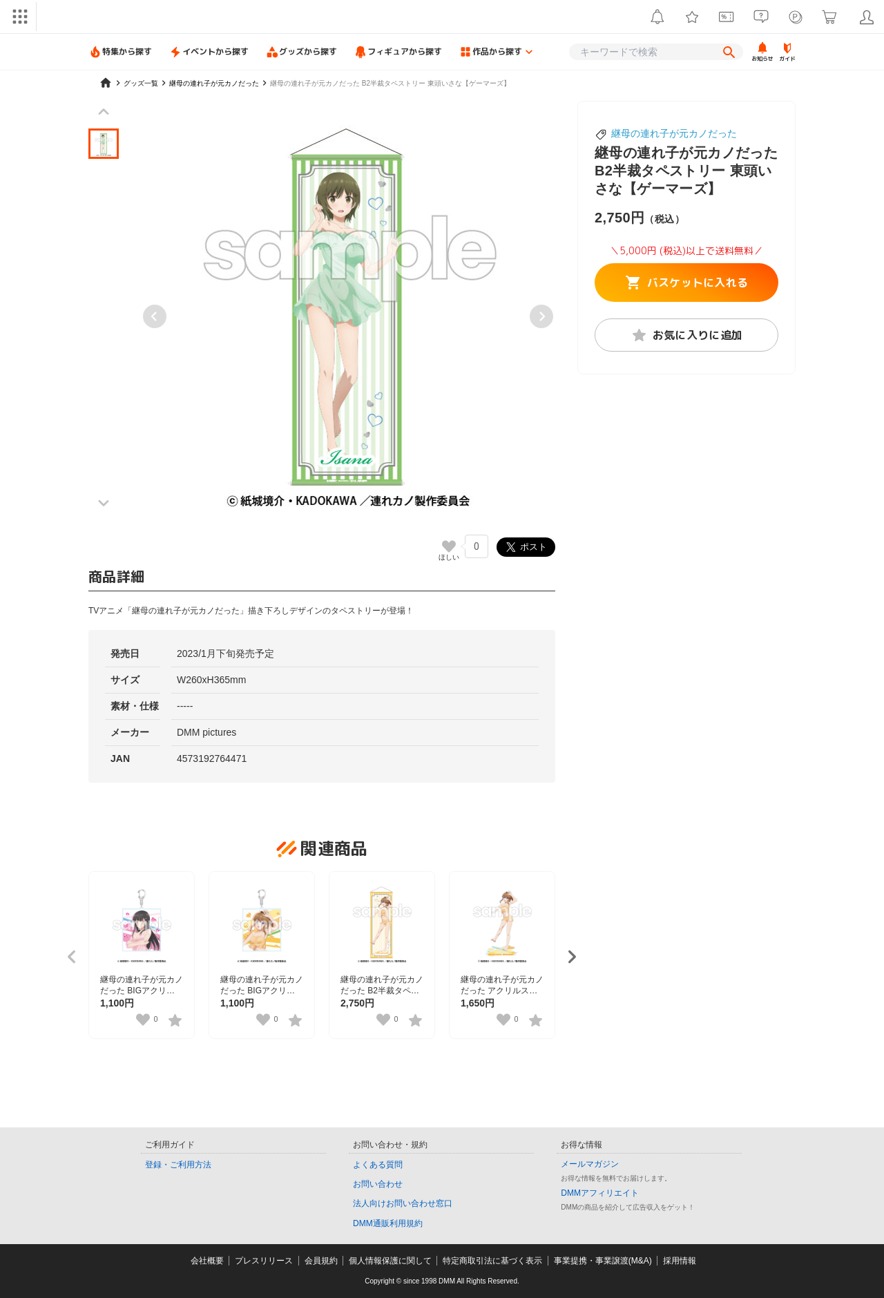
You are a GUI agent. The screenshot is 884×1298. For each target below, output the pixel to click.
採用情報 (679, 1261)
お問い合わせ (378, 1184)
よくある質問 (378, 1165)
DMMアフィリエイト (600, 1193)
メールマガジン (590, 1164)
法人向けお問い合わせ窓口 (402, 1203)
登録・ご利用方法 (178, 1165)
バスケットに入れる (687, 282)
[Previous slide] (155, 316)
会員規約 (321, 1261)
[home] (106, 83)
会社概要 (207, 1261)
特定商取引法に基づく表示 (492, 1261)
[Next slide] (541, 316)
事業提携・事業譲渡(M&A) (603, 1261)
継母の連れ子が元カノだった (674, 133)
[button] (103, 143)
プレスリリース (264, 1261)
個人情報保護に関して (390, 1261)
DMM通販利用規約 (388, 1223)
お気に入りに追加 (687, 335)
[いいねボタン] (449, 546)
